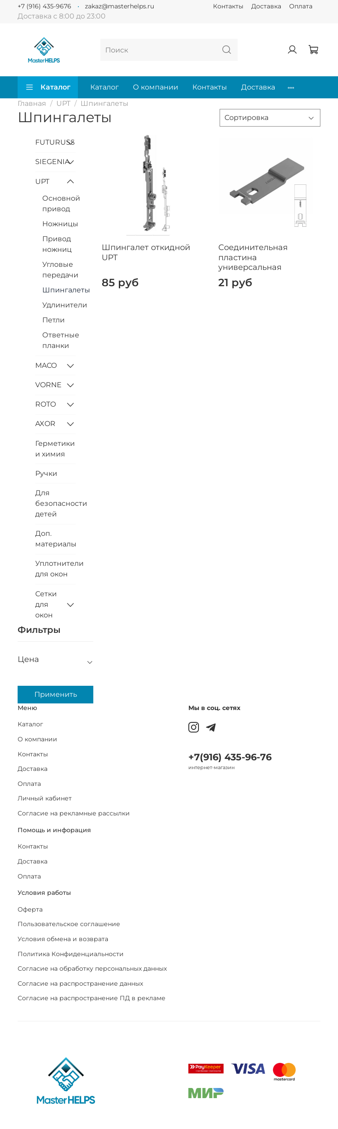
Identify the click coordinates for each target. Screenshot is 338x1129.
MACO (46, 365)
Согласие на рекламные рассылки (74, 813)
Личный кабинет (45, 798)
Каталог (47, 87)
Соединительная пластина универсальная (253, 257)
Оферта (30, 909)
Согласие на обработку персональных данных (92, 968)
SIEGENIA (48, 161)
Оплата (300, 6)
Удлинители (59, 305)
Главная (32, 103)
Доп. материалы (55, 538)
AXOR (45, 423)
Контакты (228, 6)
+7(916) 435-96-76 (230, 757)
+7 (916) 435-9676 (44, 6)
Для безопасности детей (55, 503)
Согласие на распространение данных (80, 983)
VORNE (48, 385)
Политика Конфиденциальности (71, 954)
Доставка (266, 6)
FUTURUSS (48, 142)
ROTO (45, 404)
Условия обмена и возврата (63, 939)
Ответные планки (59, 340)
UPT (63, 103)
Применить (55, 694)
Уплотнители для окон (55, 568)
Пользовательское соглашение (69, 924)
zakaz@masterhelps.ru (119, 6)
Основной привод (59, 203)
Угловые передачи (59, 269)
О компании (155, 87)
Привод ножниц (57, 244)
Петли (53, 320)
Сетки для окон (46, 604)
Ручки (46, 473)
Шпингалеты (59, 290)
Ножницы (59, 224)
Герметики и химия (55, 448)
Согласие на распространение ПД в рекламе (91, 998)
